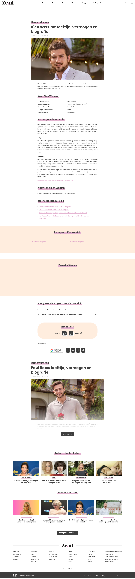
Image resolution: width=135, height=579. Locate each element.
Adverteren (99, 576)
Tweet (73, 350)
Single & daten (73, 554)
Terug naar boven (66, 533)
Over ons (92, 576)
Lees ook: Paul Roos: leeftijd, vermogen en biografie (55, 180)
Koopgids (85, 3)
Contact (119, 576)
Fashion (54, 3)
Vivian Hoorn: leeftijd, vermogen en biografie (55, 207)
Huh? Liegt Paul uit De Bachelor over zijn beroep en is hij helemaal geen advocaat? (64, 217)
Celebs (90, 559)
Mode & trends (53, 554)
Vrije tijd (90, 554)
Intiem (70, 561)
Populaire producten (113, 551)
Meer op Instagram (39, 242)
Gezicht (33, 557)
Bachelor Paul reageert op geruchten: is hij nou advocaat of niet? (63, 213)
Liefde (64, 3)
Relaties (71, 559)
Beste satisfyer (109, 561)
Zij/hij (70, 557)
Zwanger (16, 557)
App (83, 350)
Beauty (44, 3)
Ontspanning (35, 559)
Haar (32, 554)
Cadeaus (52, 559)
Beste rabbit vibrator (111, 557)
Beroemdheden (40, 22)
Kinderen (16, 559)
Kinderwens (17, 554)
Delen (67, 350)
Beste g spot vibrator (111, 559)
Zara (46, 35)
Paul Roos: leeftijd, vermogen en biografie (54, 210)
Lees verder (67, 434)
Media (90, 561)
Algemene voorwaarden (109, 576)
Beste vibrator (109, 554)
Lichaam (33, 561)
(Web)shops (53, 557)
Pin (78, 350)
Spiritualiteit (91, 557)
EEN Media (31, 575)
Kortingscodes (97, 3)
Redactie (86, 576)
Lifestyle (74, 3)
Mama (35, 3)
